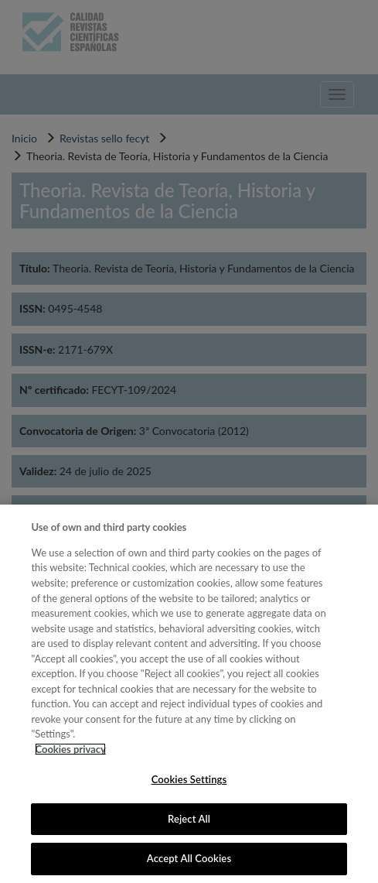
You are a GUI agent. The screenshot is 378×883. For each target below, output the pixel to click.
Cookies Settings (189, 779)
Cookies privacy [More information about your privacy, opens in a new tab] (70, 749)
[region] (189, 694)
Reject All (189, 819)
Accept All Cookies (189, 858)
